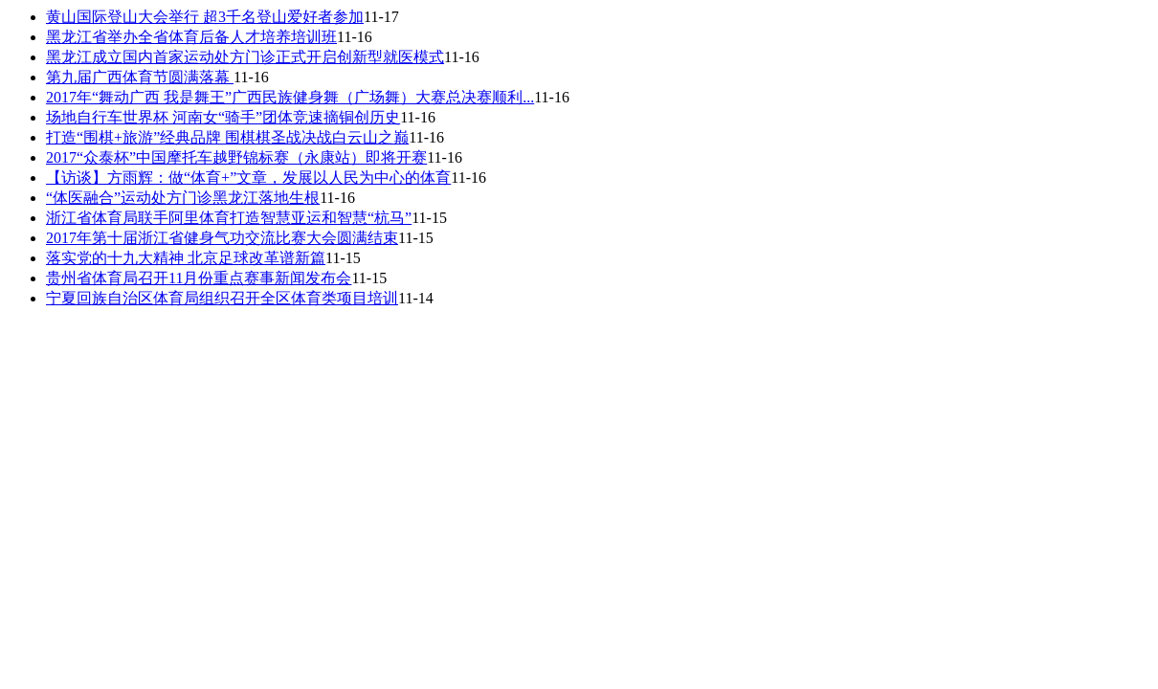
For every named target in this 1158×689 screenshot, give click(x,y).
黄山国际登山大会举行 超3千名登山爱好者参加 (205, 17)
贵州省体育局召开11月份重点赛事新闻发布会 (198, 278)
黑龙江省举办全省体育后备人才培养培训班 (191, 37)
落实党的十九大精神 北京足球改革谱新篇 (185, 258)
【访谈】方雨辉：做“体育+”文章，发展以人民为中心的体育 (248, 177)
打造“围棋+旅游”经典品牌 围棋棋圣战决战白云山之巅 (227, 137)
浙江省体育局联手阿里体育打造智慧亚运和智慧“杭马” (229, 218)
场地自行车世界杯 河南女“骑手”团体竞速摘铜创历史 (223, 117)
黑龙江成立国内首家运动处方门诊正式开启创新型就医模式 (245, 57)
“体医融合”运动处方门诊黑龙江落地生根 (183, 197)
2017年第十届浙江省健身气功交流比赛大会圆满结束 (222, 238)
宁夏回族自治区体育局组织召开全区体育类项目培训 (222, 298)
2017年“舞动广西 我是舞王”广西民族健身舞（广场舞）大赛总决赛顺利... (290, 97)
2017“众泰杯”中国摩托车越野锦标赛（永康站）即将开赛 (236, 157)
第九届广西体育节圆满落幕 (140, 77)
